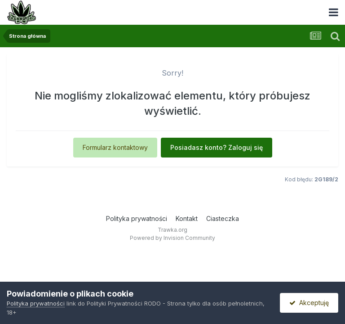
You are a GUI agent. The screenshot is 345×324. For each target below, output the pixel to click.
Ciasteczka (222, 218)
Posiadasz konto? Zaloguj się (216, 147)
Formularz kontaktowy (115, 147)
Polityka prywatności (136, 218)
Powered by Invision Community (172, 237)
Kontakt (187, 218)
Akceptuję (309, 302)
